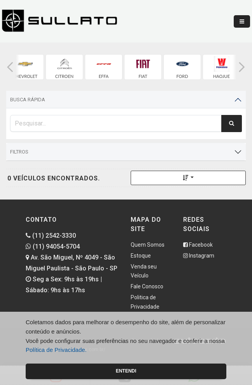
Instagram (198, 256)
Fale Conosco (147, 286)
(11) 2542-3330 (51, 235)
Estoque (141, 256)
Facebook (198, 245)
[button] (10, 67)
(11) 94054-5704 (53, 246)
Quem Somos (147, 245)
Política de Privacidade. (56, 349)
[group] (25, 67)
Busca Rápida (27, 99)
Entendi (126, 371)
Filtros (19, 152)
